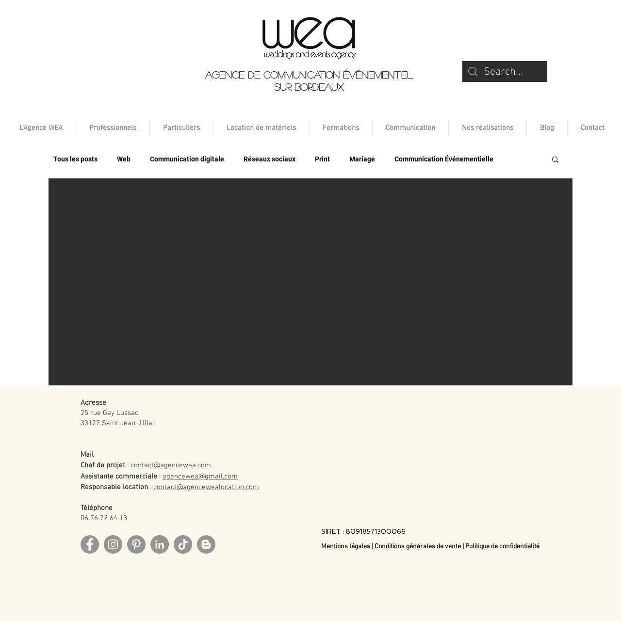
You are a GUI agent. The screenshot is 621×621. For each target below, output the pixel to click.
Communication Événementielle (443, 159)
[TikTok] (183, 544)
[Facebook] (90, 544)
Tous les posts (75, 159)
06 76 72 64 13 (104, 518)
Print (322, 159)
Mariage (362, 159)
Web (124, 159)
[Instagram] (113, 544)
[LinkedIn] (159, 544)
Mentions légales (346, 546)
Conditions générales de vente (417, 546)
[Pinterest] (136, 544)
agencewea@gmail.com (200, 476)
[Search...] (505, 72)
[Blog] (206, 544)
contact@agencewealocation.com (206, 487)
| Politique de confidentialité (500, 546)
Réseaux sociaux (269, 159)
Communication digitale (187, 159)
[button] (555, 160)
